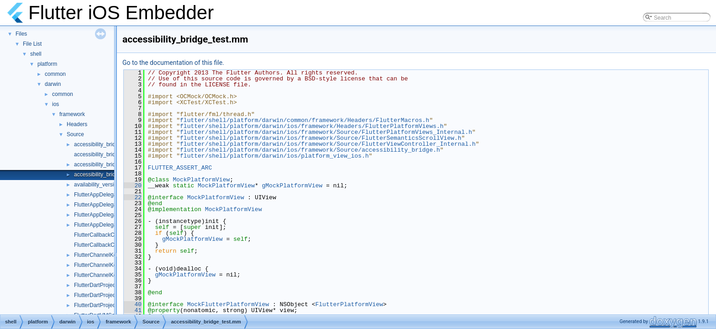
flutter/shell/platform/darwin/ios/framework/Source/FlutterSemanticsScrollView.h (320, 138)
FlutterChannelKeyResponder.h (112, 255)
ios (55, 104)
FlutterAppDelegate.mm (103, 194)
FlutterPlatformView (349, 304)
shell (36, 54)
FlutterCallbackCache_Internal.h (113, 245)
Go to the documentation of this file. (173, 62)
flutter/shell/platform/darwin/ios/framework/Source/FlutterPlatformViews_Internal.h (326, 132)
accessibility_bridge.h (100, 144)
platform (47, 64)
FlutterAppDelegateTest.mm (108, 225)
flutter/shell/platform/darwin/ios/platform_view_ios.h (274, 156)
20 (133, 185)
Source (75, 134)
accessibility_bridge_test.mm (109, 174)
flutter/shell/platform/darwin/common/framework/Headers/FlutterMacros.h (304, 120)
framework (72, 114)
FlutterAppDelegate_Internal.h (110, 205)
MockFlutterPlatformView (228, 304)
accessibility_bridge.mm (103, 154)
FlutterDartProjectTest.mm (105, 305)
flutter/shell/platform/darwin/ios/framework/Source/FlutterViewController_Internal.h (327, 144)
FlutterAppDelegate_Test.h (106, 215)
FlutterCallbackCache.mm (105, 235)
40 (133, 304)
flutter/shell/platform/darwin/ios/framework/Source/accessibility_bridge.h (310, 150)
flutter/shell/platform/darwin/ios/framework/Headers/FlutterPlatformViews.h (311, 126)
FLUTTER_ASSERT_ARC (180, 168)
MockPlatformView (201, 179)
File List (32, 44)
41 (133, 310)
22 (133, 197)
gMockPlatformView (292, 185)
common (55, 74)
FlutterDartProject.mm (100, 285)
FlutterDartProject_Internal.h (108, 295)
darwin (53, 84)
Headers (77, 124)
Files (21, 34)
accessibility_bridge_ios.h (105, 164)
